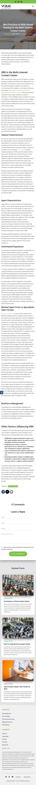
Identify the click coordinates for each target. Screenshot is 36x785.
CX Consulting (6, 716)
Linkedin (9, 777)
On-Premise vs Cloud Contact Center (16, 601)
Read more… (7, 612)
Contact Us (18, 777)
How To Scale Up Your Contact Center (17, 644)
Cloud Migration (6, 713)
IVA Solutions (5, 724)
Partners (4, 739)
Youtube (12, 777)
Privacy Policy (27, 777)
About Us (4, 733)
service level (21, 150)
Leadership (5, 736)
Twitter (6, 777)
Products (4, 742)
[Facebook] (1, 392)
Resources (5, 744)
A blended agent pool (7, 313)
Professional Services (8, 719)
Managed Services (7, 722)
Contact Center (13, 486)
